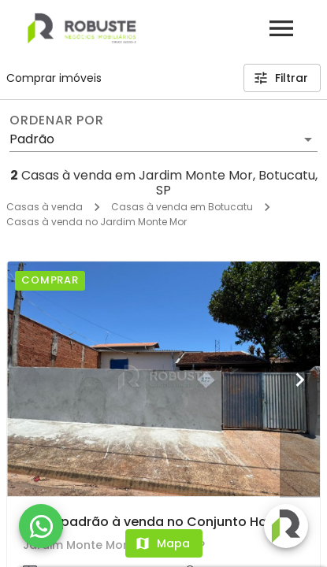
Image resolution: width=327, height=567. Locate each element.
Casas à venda (44, 206)
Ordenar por (56, 120)
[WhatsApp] (41, 526)
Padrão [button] (31, 139)
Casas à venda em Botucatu (182, 206)
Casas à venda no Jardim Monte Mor (96, 221)
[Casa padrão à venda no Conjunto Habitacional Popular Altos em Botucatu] (163, 378)
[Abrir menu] (281, 28)
